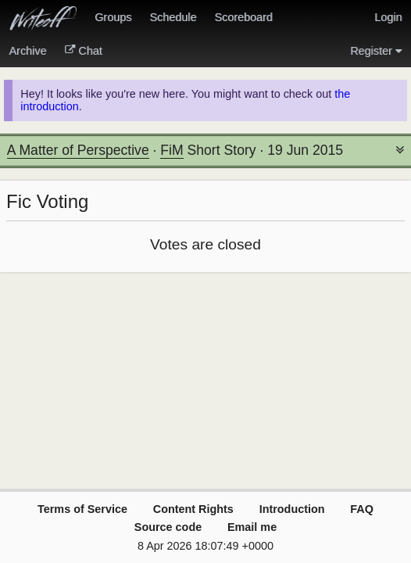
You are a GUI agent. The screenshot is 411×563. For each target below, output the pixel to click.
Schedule (172, 17)
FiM (171, 150)
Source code (168, 527)
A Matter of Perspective (78, 150)
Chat (83, 51)
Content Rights (193, 509)
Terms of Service (82, 509)
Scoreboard (243, 17)
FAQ (361, 509)
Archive (28, 51)
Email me (252, 527)
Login (388, 17)
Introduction (292, 509)
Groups (113, 17)
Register (376, 51)
